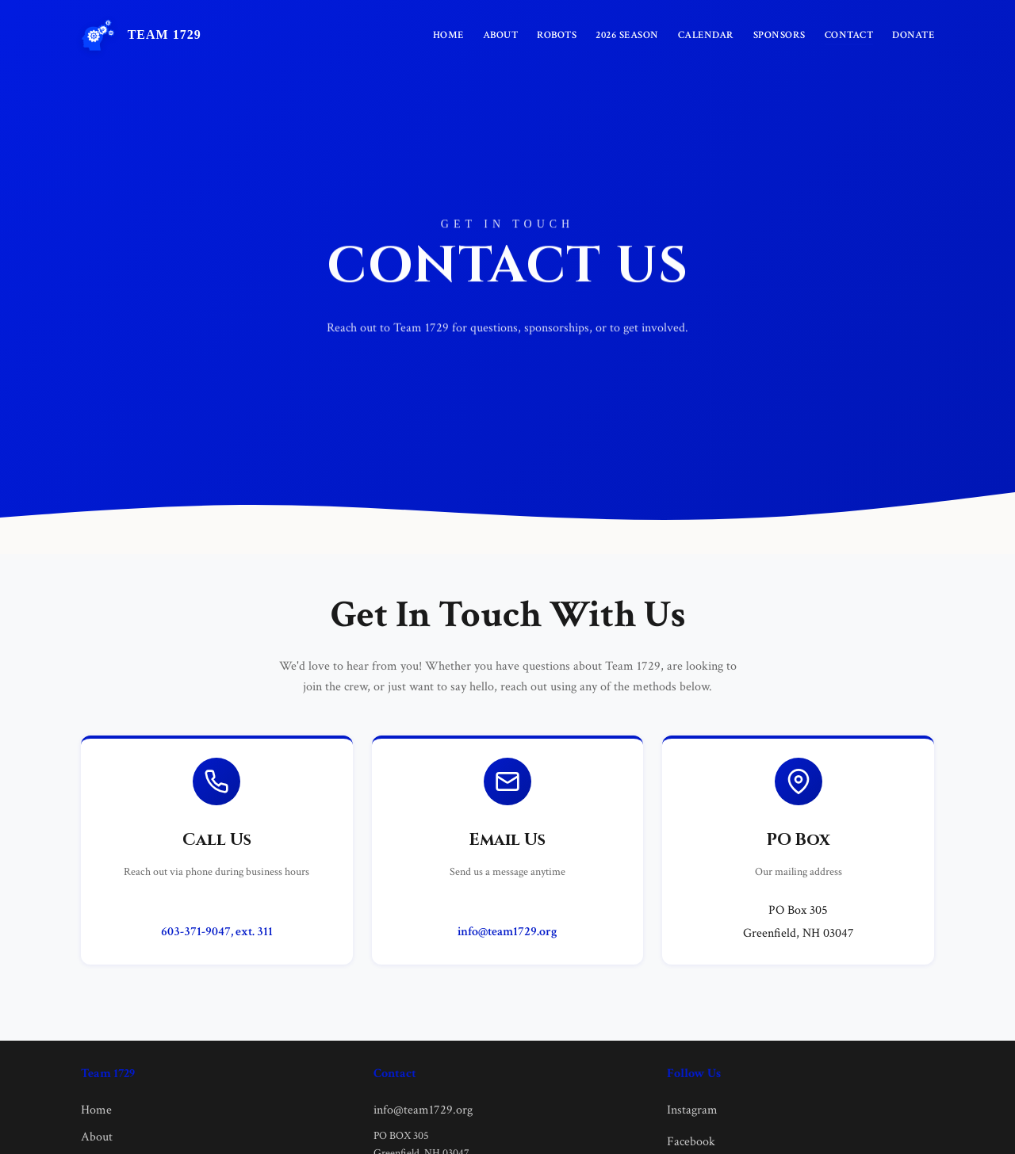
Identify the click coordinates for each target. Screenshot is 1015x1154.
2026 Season (627, 35)
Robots (556, 35)
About (501, 35)
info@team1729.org (507, 931)
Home (448, 35)
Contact (849, 35)
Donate (913, 35)
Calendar (706, 35)
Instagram (692, 1110)
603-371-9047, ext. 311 (217, 931)
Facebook (691, 1141)
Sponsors (779, 35)
